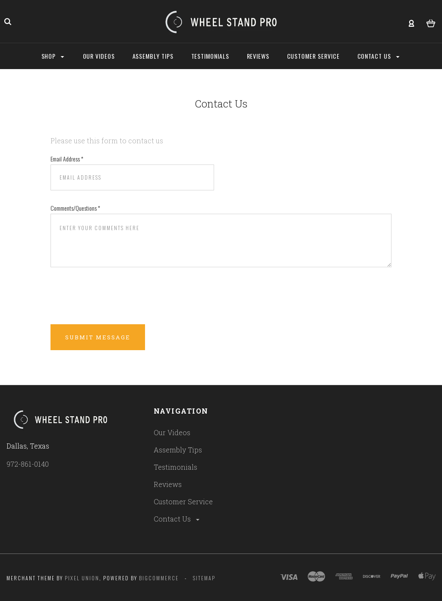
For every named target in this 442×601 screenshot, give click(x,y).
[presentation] (116, 296)
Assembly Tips (178, 449)
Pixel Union (82, 578)
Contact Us (177, 518)
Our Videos (172, 432)
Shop (52, 55)
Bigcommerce (159, 578)
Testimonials (175, 466)
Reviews (168, 484)
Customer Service (183, 501)
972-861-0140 (27, 463)
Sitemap (204, 578)
